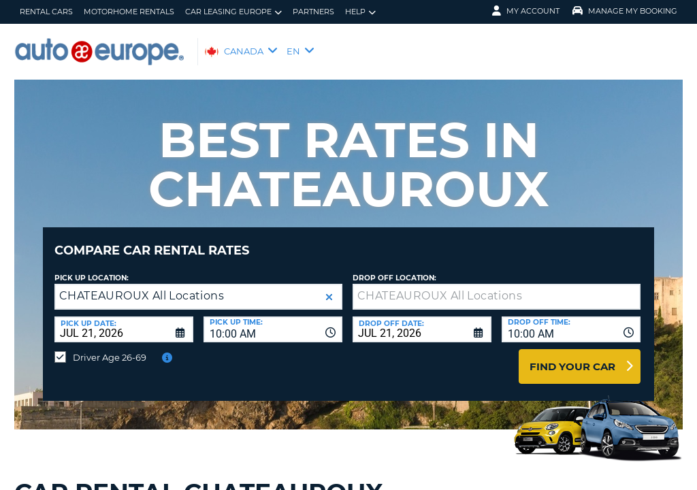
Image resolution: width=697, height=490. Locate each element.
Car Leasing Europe (233, 12)
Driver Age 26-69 (109, 347)
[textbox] (497, 286)
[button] (329, 286)
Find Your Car (572, 356)
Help (360, 12)
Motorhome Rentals (129, 11)
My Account (526, 11)
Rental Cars (46, 11)
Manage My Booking (624, 11)
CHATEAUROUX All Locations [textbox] (141, 285)
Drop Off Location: (394, 267)
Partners (313, 11)
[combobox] (273, 319)
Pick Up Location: (91, 267)
